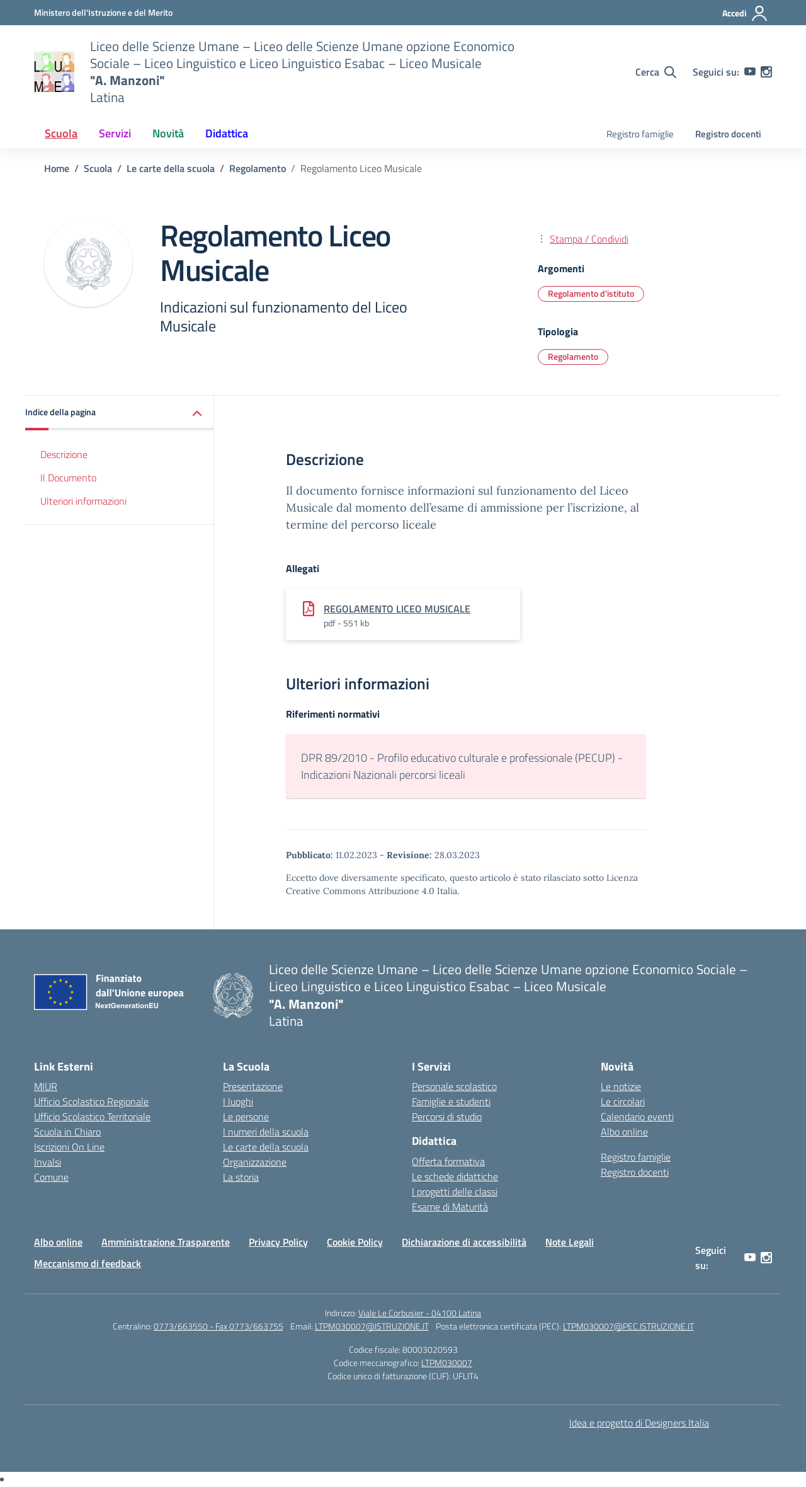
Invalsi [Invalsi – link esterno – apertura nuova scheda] (47, 1161)
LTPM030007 (446, 1362)
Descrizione (64, 454)
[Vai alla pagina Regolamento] (257, 168)
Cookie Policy (355, 1241)
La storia (241, 1177)
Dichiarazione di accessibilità (464, 1241)
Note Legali (569, 1241)
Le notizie (621, 1086)
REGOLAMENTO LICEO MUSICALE (397, 608)
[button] (119, 413)
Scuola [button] (61, 133)
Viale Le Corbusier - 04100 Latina (419, 1312)
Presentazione (253, 1086)
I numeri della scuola (266, 1131)
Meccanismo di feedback (87, 1263)
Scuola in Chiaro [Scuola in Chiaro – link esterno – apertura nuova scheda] (67, 1131)
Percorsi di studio (447, 1116)
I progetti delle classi (454, 1191)
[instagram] (766, 72)
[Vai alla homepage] (54, 72)
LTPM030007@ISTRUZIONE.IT (372, 1326)
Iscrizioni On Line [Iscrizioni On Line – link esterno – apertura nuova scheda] (69, 1146)
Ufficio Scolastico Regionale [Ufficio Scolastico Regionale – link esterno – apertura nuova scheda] (91, 1101)
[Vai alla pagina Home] (56, 168)
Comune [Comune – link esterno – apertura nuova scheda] (51, 1177)
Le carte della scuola (266, 1146)
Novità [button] (168, 133)
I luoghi (238, 1101)
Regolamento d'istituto (591, 293)
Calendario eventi (637, 1116)
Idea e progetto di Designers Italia (639, 1422)
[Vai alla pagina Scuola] (98, 168)
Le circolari (623, 1101)
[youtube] (750, 72)
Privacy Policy (278, 1241)
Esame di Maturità (450, 1206)
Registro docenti (728, 134)
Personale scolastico (454, 1086)
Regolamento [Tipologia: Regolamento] (573, 356)
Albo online (624, 1131)
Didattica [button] (226, 133)
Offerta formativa (448, 1161)
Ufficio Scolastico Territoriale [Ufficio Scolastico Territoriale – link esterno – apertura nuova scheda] (92, 1116)
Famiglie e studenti (451, 1101)
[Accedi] (745, 13)
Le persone (246, 1116)
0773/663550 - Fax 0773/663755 (218, 1326)
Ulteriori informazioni (83, 500)
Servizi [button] (115, 133)
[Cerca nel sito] (656, 72)
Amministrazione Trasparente (165, 1241)
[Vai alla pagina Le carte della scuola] (171, 168)
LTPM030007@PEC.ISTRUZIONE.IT (628, 1326)
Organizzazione (255, 1161)
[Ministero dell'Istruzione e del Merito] (103, 12)
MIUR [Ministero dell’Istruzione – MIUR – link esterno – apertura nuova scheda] (45, 1086)
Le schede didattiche (455, 1176)
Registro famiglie (640, 134)
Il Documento (68, 477)
